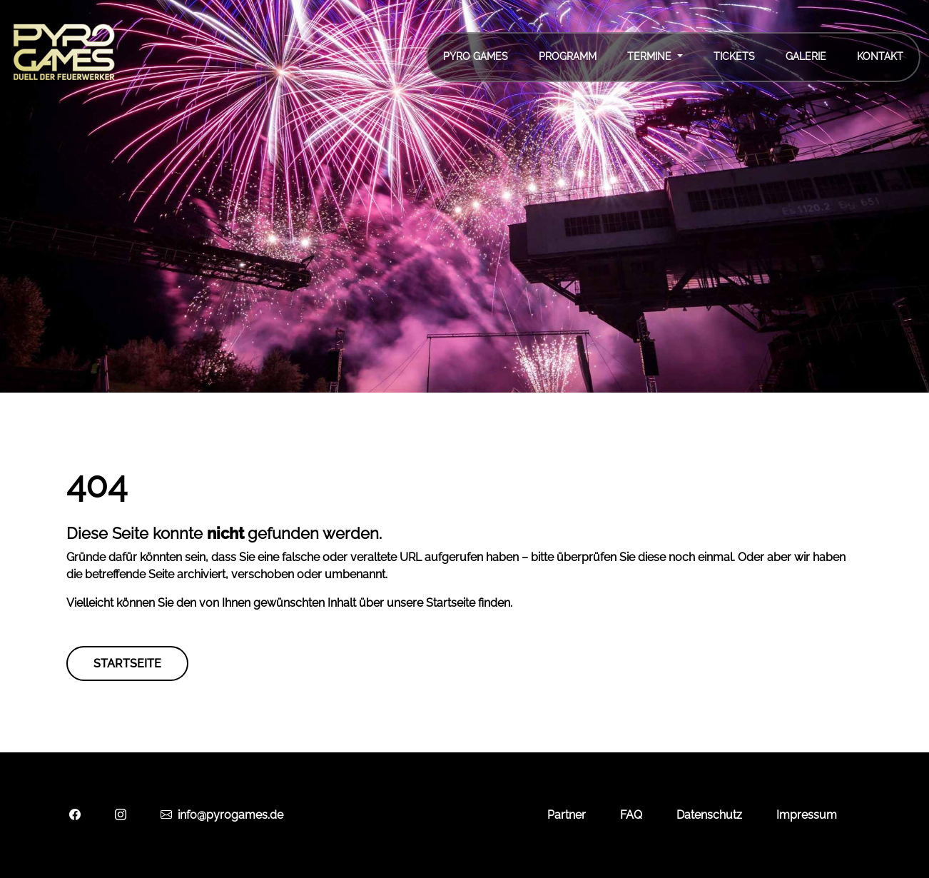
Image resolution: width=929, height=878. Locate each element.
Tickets (734, 56)
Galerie (806, 56)
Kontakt (880, 56)
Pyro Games (475, 56)
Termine (650, 56)
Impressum (806, 815)
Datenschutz (709, 815)
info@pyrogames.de (222, 815)
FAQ (631, 815)
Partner (566, 815)
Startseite (127, 663)
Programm (568, 56)
